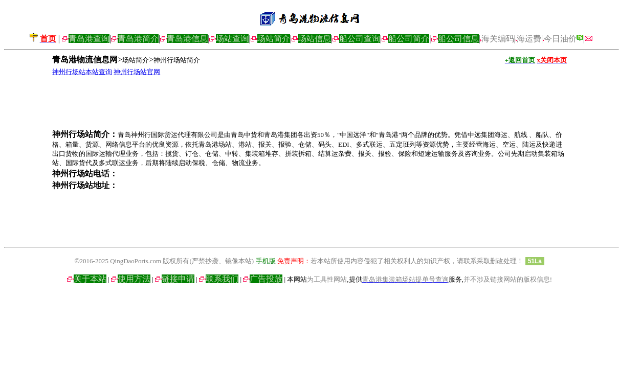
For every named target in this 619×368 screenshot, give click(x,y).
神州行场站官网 (137, 72)
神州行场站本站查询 (82, 72)
